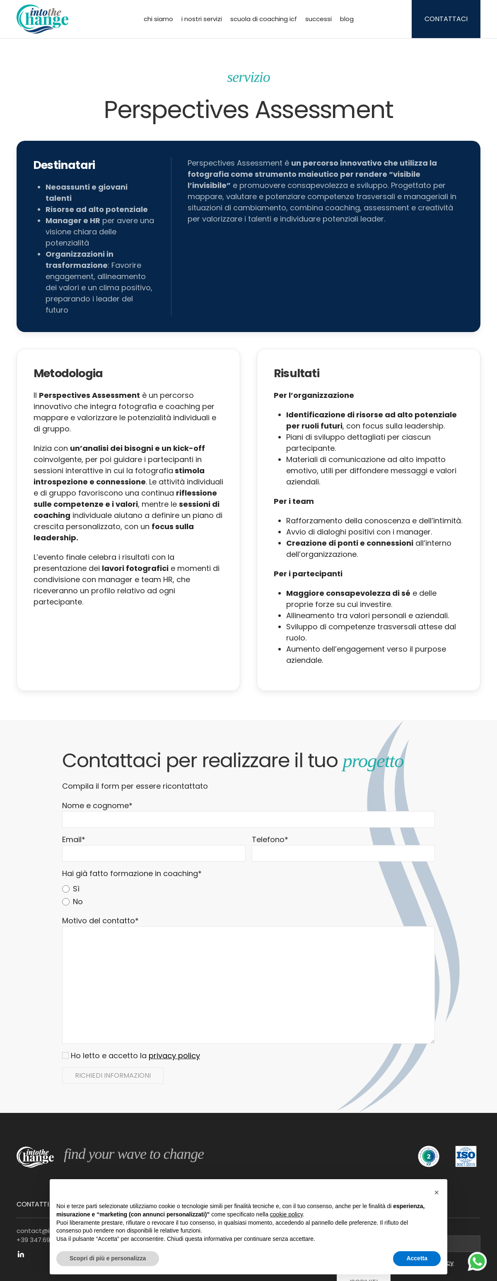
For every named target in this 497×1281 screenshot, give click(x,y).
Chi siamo (158, 18)
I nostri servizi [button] (201, 18)
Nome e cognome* (97, 805)
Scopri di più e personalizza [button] (108, 1258)
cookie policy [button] (286, 1214)
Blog (347, 18)
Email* (73, 839)
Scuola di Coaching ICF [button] (263, 18)
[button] (436, 1192)
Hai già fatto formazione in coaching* (132, 873)
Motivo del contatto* (100, 920)
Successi (318, 18)
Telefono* (270, 839)
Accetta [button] (416, 1258)
